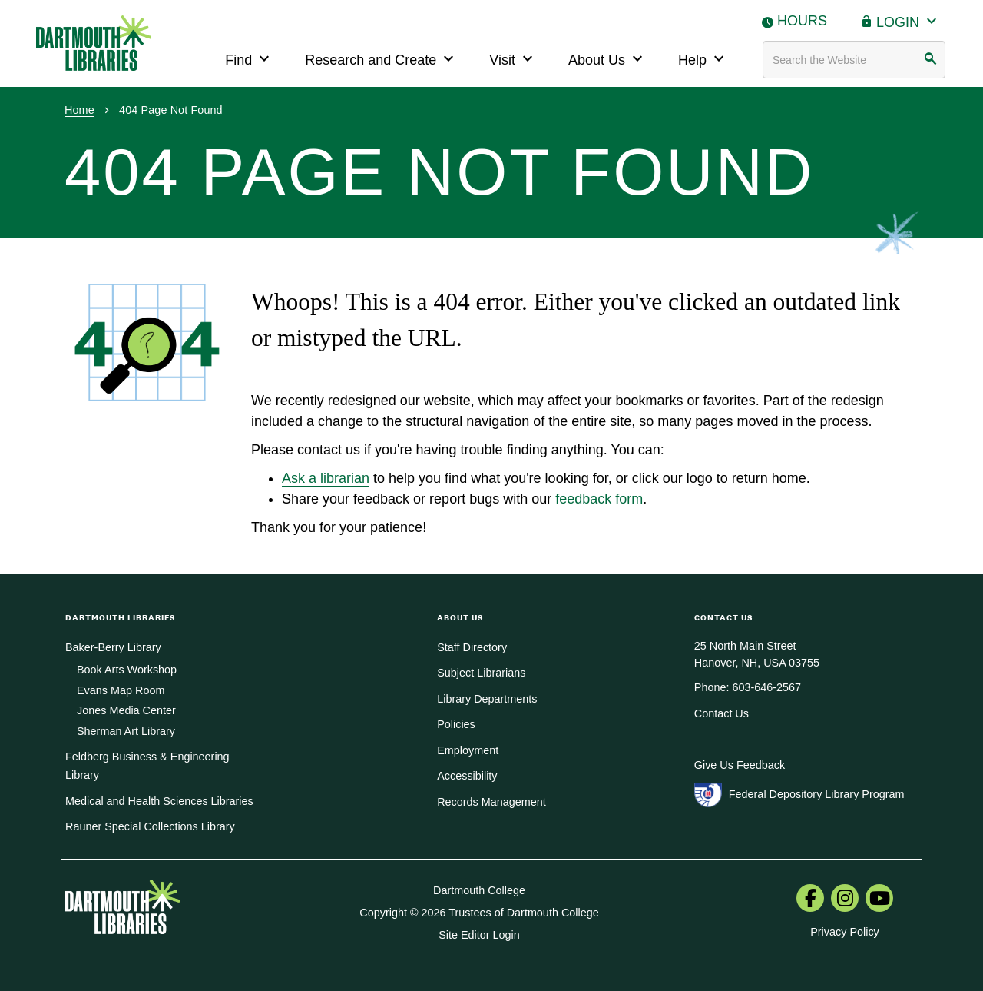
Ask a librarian (325, 478)
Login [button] (908, 20)
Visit (513, 58)
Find (249, 58)
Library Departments (487, 699)
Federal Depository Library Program (817, 794)
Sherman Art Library (126, 731)
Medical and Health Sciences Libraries (159, 801)
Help (703, 58)
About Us (607, 58)
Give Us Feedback (739, 765)
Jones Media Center (126, 710)
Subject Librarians (481, 673)
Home (79, 110)
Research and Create (381, 58)
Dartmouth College (479, 890)
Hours (802, 20)
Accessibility (467, 776)
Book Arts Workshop (127, 669)
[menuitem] (810, 899)
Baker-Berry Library (113, 647)
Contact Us (721, 713)
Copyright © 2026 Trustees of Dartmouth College (478, 912)
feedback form (599, 499)
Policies (456, 724)
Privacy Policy (844, 932)
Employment (467, 750)
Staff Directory (472, 647)
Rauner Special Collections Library (150, 826)
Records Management (491, 802)
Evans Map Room (120, 690)
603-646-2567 (766, 687)
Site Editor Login (479, 935)
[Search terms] (854, 59)
